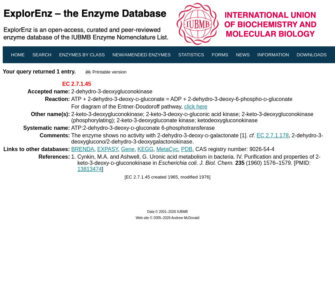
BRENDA (82, 149)
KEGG (145, 149)
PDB (186, 149)
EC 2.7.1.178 (272, 135)
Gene (127, 149)
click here (195, 107)
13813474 (89, 169)
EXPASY (107, 149)
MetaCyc (167, 149)
